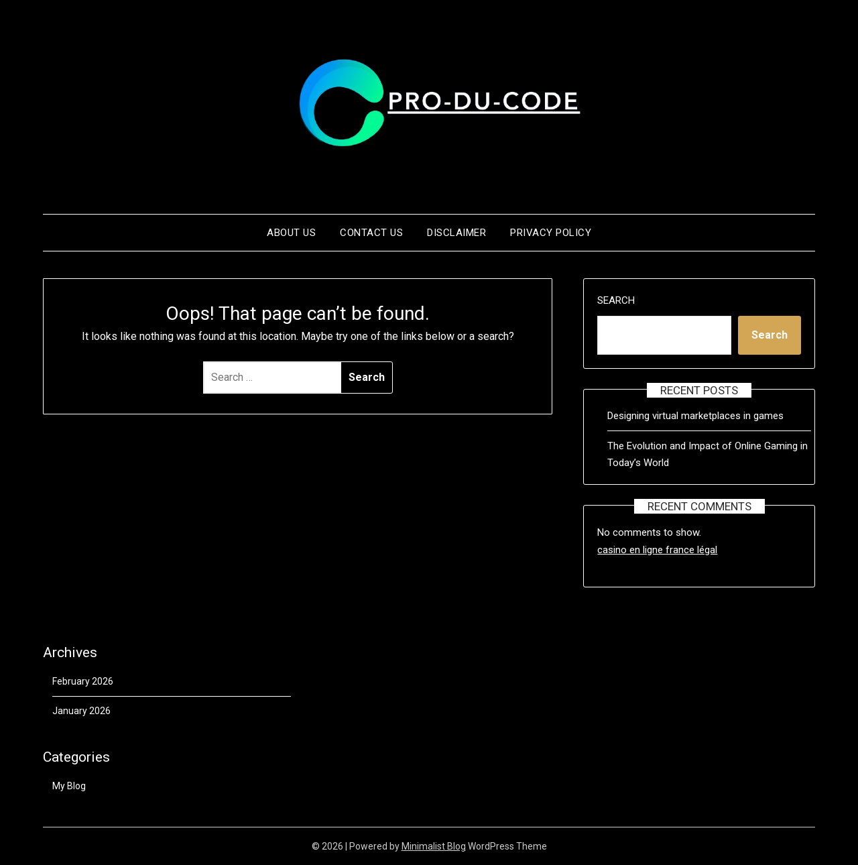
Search (616, 300)
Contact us (371, 233)
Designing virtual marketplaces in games (695, 416)
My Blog (69, 786)
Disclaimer (456, 233)
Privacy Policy (550, 233)
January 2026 (81, 710)
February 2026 (82, 681)
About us (291, 233)
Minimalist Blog (434, 846)
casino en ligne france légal (657, 550)
